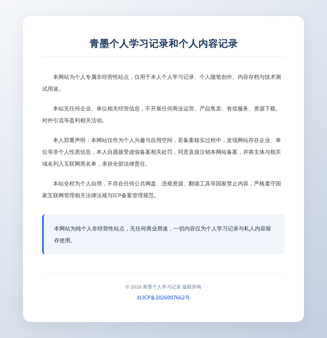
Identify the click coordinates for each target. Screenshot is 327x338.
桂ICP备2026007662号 (163, 297)
